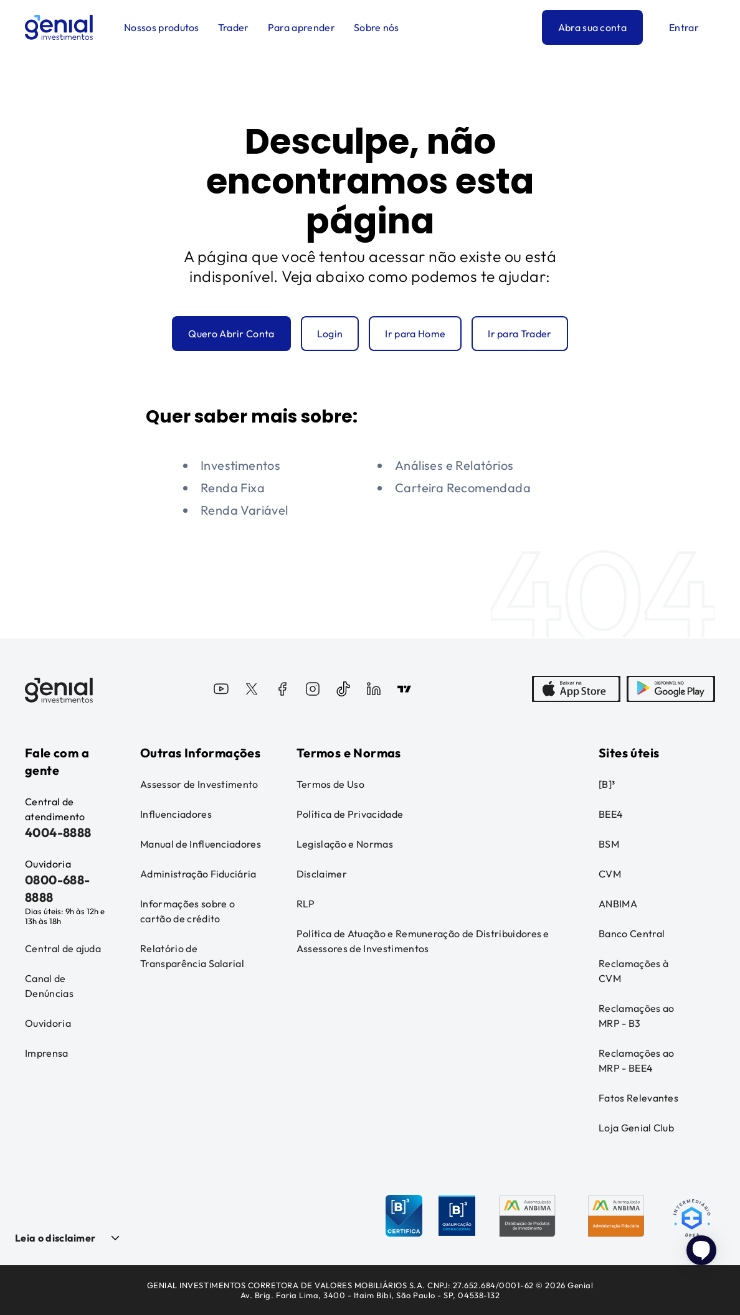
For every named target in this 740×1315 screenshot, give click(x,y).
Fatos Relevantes (638, 1098)
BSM (609, 844)
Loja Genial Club (636, 1127)
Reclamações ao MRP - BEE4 (636, 1060)
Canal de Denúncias (49, 985)
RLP (305, 903)
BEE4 (611, 814)
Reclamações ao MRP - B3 (636, 1015)
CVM (610, 874)
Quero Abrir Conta (231, 333)
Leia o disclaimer (55, 1238)
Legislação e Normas (344, 844)
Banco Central (632, 933)
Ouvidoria (48, 1023)
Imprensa (47, 1053)
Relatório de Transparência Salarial (192, 956)
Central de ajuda (63, 948)
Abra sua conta (592, 27)
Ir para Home (415, 333)
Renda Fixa (233, 487)
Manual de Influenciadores (200, 844)
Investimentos (240, 465)
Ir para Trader (519, 333)
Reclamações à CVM (633, 971)
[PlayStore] (671, 690)
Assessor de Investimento (199, 784)
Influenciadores (176, 814)
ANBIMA (618, 903)
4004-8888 (58, 832)
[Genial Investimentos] (59, 27)
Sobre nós (376, 27)
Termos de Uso (330, 784)
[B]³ (607, 784)
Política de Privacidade (349, 814)
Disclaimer (321, 874)
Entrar (684, 27)
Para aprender (301, 27)
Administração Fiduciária (198, 874)
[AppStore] (576, 690)
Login (330, 333)
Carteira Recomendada (463, 487)
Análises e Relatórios (454, 465)
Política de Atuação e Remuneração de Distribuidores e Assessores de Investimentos (422, 941)
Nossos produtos (161, 27)
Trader (233, 27)
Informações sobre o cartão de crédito (187, 911)
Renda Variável (244, 510)
